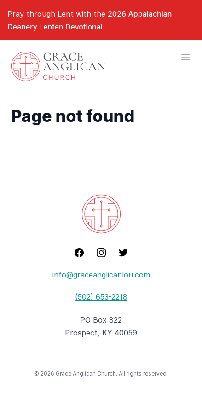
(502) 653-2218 (101, 296)
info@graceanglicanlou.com (101, 274)
